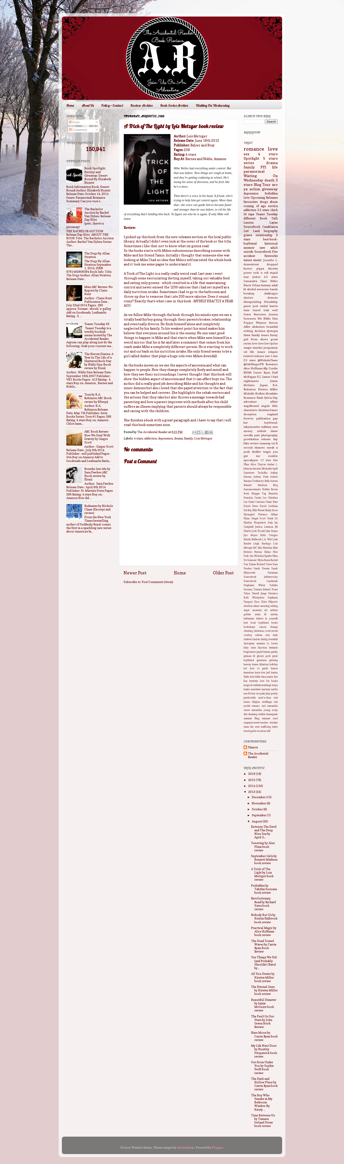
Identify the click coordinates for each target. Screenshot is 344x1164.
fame (247, 335)
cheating (248, 631)
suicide (248, 251)
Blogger (217, 1147)
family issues (260, 335)
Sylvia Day (271, 397)
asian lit (261, 614)
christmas (258, 631)
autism (274, 614)
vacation (261, 731)
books (274, 622)
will (268, 731)
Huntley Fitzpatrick (255, 522)
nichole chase (267, 431)
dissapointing (252, 301)
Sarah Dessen (261, 568)
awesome (263, 289)
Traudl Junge (259, 593)
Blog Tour (262, 184)
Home (70, 105)
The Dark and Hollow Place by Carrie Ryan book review (264, 1084)
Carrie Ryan (261, 372)
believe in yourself (267, 618)
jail (268, 672)
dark (275, 635)
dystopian (249, 643)
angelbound (251, 405)
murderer (256, 689)
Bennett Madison (255, 485)
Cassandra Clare (255, 281)
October (257, 809)
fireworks (271, 256)
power (248, 272)
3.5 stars (263, 210)
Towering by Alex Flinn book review (263, 846)
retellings (267, 702)
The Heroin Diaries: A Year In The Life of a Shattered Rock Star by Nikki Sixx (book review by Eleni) (98, 361)
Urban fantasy (261, 285)
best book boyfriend (256, 622)
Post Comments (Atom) (157, 582)
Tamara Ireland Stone (265, 589)
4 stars (138, 438)
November (259, 803)
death (269, 180)
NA (260, 318)
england (272, 414)
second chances (254, 447)
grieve (248, 235)
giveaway (270, 189)
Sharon (253, 747)
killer (258, 676)
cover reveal (271, 631)
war (267, 356)
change (274, 627)
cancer (262, 627)
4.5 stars (271, 276)
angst (247, 610)
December (259, 797)
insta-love (260, 672)
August (257, 821)
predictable (250, 697)
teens (246, 726)
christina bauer (268, 410)
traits (275, 726)
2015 (252, 780)
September (259, 815)
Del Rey (248, 510)
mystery (266, 689)
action (255, 189)
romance (254, 149)
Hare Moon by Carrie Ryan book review (264, 1036)
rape (251, 214)
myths (274, 689)
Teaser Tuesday (267, 214)
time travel (252, 310)
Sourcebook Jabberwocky (261, 576)
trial (266, 310)
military (266, 426)
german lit (249, 656)
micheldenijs (185, 1147)
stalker (261, 714)
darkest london (252, 639)
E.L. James (264, 376)
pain (262, 693)
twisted (248, 356)
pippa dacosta (267, 268)
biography (271, 231)
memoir (249, 247)
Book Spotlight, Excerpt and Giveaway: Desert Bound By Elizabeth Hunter (97, 175)
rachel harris (269, 306)
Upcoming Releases (264, 197)
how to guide (259, 668)
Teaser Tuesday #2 (96, 324)
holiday (274, 664)
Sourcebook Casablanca (261, 226)
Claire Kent (272, 502)
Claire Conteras (256, 502)
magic (248, 347)
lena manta (267, 676)
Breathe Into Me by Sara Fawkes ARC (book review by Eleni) (97, 474)
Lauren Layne (261, 222)
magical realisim (252, 685)
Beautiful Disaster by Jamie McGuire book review (263, 1005)
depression (165, 438)
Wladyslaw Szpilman (265, 597)
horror (248, 268)
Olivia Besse (263, 560)
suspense (248, 722)
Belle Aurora (271, 481)
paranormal (254, 171)
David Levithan (269, 506)
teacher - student (269, 722)
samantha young (260, 710)
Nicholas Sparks (263, 556)
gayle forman (263, 651)
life (275, 167)
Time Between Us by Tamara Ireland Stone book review (263, 1121)
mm (275, 426)
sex (246, 154)
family (188, 438)
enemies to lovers (267, 643)
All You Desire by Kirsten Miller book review (263, 977)
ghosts (260, 656)
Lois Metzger (203, 438)
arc (275, 184)
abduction (258, 326)
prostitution (251, 439)
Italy (270, 522)
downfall (273, 639)
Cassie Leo (260, 497)
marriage (266, 685)
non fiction (249, 693)
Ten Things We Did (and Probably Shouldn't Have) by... (264, 962)
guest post (251, 306)
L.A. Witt (267, 539)
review (254, 443)
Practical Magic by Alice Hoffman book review (263, 931)
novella (248, 435)
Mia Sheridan (265, 547)
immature (249, 672)
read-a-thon (264, 697)
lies (276, 676)
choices (248, 297)
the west (254, 726)
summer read (270, 718)
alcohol (251, 289)
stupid (274, 272)
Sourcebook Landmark (261, 581)
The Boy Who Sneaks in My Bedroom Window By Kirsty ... (261, 1102)
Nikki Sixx (270, 318)
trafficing (266, 726)
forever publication (257, 418)
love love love (261, 343)
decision (260, 331)
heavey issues (251, 664)
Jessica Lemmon (264, 526)
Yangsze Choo (251, 601)
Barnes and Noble (198, 159)
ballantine (249, 618)
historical (271, 243)
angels (265, 405)
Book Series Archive (174, 105)
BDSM (248, 372)
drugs (264, 202)
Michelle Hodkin (254, 393)
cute (267, 635)
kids (252, 676)
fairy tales (250, 647)
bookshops (249, 627)
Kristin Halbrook (252, 539)
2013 (252, 792)
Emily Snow (271, 510)
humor (274, 668)
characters (250, 410)
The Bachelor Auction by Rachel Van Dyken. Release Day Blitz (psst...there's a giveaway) (88, 218)
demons (272, 297)
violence (258, 356)
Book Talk (269, 218)
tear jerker (252, 276)
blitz (275, 405)
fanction (262, 647)
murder (258, 347)
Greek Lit (272, 518)
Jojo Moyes (250, 535)
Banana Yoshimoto (254, 481)
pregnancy (270, 347)
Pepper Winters (255, 322)
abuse (274, 202)
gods (268, 656)
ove (258, 693)
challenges (271, 293)
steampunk (272, 714)
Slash (260, 397)
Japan (264, 385)
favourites (251, 202)
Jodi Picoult (258, 531)
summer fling (251, 718)
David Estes (251, 506)
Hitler (274, 281)
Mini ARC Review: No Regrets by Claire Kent (98, 290)
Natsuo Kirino (262, 552)
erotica (273, 206)
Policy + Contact (112, 105)
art (265, 610)
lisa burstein (251, 681)
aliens (256, 606)
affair (274, 401)
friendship (271, 301)
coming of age (255, 206)
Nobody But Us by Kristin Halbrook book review (264, 918)
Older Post (223, 572)
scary (275, 710)
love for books (269, 681)
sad (264, 705)
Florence (262, 514)
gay (275, 418)
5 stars (270, 158)
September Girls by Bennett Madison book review (264, 859)
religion (256, 702)
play (268, 693)
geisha (274, 651)
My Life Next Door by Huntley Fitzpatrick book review (264, 1051)
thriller (256, 451)
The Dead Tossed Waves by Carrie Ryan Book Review (263, 946)
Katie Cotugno (269, 535)
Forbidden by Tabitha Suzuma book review (264, 889)
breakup (249, 293)
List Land (252, 231)
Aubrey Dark (260, 476)
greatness (262, 660)
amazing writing (269, 606)
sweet (256, 722)
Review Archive (141, 105)
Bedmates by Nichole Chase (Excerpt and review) (98, 509)
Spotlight (251, 158)
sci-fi (274, 443)
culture (258, 635)
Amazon (220, 159)
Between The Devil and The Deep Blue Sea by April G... (264, 832)
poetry (274, 693)
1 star (274, 356)
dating (264, 639)
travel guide (250, 731)
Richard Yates (264, 564)
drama (178, 438)
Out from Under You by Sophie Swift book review (262, 1067)
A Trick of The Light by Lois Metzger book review (262, 874)
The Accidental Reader (258, 755)
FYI (263, 167)
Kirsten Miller (268, 389)
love (273, 149)
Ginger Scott (258, 518)
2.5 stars (250, 360)
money (248, 431)
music (257, 260)
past (257, 435)
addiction (150, 438)
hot (245, 668)
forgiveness (250, 651)
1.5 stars (265, 460)
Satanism (273, 572)
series (249, 163)
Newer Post (135, 572)
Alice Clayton (258, 464)
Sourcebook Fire (266, 251)
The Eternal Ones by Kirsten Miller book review (264, 990)
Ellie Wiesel (258, 510)
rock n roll (260, 272)
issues (248, 260)
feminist (273, 647)
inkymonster (252, 426)
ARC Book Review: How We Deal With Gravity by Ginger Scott (97, 437)
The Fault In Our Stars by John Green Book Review (262, 1022)
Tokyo (247, 593)
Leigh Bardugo (262, 543)
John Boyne (272, 531)
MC (255, 547)
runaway (265, 443)
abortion (248, 606)
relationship (264, 235)
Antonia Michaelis (262, 468)
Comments (78, 129)
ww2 (275, 310)
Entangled (249, 514)
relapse (273, 351)
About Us (87, 105)
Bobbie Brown (270, 489)
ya (246, 189)
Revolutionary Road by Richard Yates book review (263, 904)
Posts (74, 122)
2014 (252, 786)
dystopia (272, 331)
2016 (252, 773)
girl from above (256, 339)
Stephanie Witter (254, 585)
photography (269, 435)
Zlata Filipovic (269, 601)
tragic (267, 451)
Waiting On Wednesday (212, 105)
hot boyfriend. (261, 422)
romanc (256, 705)
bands (274, 289)
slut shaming (250, 714)
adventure (250, 401)
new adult (269, 247)
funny (274, 335)
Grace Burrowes (255, 314)
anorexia (257, 610)
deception (250, 414)
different (249, 218)
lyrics (274, 343)
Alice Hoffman (253, 368)
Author (274, 476)
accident (249, 256)
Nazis (247, 285)
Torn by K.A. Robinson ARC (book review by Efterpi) (98, 398)
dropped (272, 264)
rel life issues (254, 351)
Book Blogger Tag (255, 493)
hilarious (264, 664)
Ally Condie (270, 368)
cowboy (248, 635)
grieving (273, 660)
